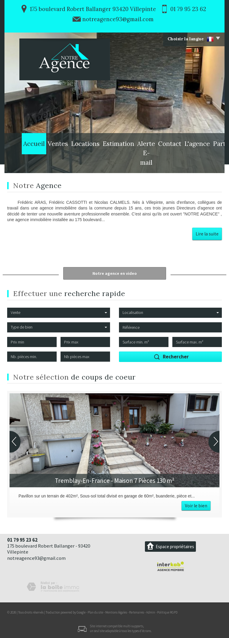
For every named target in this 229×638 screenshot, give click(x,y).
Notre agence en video (114, 273)
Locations (64, 164)
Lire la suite (207, 234)
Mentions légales (116, 612)
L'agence (176, 164)
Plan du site (95, 612)
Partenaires (204, 164)
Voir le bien (196, 505)
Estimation (92, 164)
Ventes (40, 164)
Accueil (20, 164)
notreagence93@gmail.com (118, 19)
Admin (150, 612)
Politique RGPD (167, 612)
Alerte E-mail (123, 164)
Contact (152, 164)
